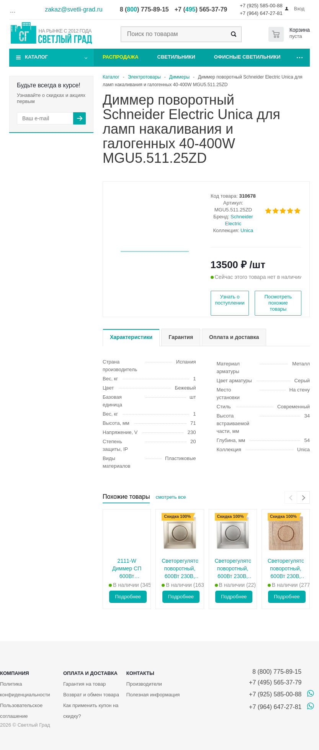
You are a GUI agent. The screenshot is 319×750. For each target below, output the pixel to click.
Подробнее (128, 596)
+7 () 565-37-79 (201, 9)
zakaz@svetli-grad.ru (74, 9)
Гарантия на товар (84, 684)
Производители (144, 684)
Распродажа (121, 57)
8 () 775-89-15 (144, 9)
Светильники (176, 57)
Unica (246, 230)
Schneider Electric (239, 220)
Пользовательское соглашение (21, 711)
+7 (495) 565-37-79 (275, 682)
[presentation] (291, 497)
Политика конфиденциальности (25, 689)
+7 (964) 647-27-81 (261, 13)
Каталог (36, 57)
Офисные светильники (247, 57)
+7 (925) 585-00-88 (261, 5)
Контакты (140, 673)
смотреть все (170, 497)
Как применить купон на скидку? (90, 711)
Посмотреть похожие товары (278, 303)
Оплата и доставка (90, 673)
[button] (154, 251)
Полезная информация (153, 695)
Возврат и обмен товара (91, 695)
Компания (14, 673)
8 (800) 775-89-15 (275, 671)
